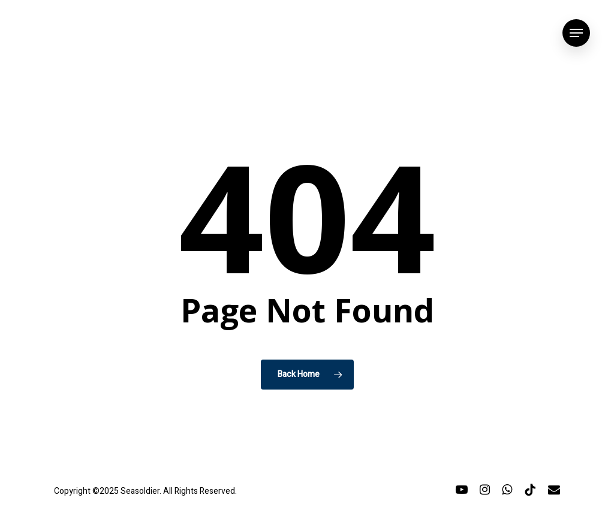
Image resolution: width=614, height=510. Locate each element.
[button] (576, 33)
